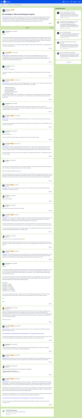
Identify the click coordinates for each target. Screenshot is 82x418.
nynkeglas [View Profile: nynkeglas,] (7, 160)
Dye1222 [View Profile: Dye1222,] (61, 37)
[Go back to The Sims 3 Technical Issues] (16, 410)
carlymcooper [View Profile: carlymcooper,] (8, 31)
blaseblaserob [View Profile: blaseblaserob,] (8, 344)
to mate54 (13, 66)
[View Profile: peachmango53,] (3, 308)
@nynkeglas (4, 188)
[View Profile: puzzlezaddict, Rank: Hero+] (3, 10)
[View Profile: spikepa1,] (58, 53)
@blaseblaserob (5, 358)
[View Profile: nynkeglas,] (3, 161)
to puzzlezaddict (14, 31)
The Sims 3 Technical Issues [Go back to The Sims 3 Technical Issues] (17, 4)
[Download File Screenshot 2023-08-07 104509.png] (19, 372)
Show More (68, 62)
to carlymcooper (14, 52)
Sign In (79, 1)
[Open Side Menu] (1, 2)
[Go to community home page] (6, 2)
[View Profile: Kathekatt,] (58, 13)
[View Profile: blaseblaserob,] (3, 345)
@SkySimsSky (5, 17)
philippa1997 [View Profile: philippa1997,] (62, 28)
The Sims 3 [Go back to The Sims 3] (9, 4)
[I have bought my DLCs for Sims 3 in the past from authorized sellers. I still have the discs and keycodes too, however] (70, 46)
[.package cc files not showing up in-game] (10, 11)
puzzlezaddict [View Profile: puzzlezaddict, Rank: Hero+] (8, 9)
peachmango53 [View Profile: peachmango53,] (8, 307)
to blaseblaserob (17, 355)
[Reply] (50, 23)
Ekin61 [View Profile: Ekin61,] (61, 48)
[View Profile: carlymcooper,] (3, 32)
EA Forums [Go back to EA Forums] (2, 4)
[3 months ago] (66, 17)
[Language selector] (66, 2)
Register (75, 1)
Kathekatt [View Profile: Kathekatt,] (62, 17)
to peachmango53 (17, 325)
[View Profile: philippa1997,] (58, 22)
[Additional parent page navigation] (6, 5)
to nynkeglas (16, 184)
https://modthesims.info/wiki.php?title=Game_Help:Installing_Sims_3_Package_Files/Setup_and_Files (23, 333)
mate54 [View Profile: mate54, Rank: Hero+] (6, 52)
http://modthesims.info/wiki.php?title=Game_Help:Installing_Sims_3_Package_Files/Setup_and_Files (22, 398)
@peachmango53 (5, 329)
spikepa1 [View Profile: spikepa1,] (61, 57)
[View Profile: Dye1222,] (58, 33)
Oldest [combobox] (52, 27)
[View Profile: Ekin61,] (58, 43)
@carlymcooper (5, 55)
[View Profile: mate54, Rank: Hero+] (3, 53)
